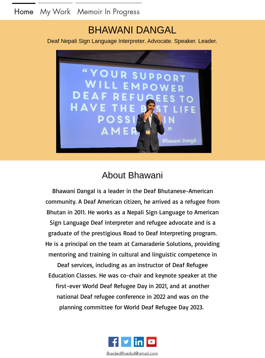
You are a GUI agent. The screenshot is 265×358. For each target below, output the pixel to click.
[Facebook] (113, 342)
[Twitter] (126, 342)
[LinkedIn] (139, 342)
